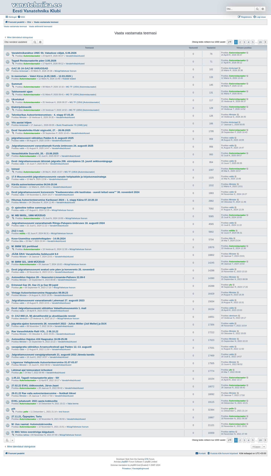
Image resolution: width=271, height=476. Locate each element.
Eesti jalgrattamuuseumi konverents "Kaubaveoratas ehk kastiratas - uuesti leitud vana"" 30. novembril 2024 (75, 192)
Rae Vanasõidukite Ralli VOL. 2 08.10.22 (34, 331)
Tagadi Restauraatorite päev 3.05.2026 (33, 60)
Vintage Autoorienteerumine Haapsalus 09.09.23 (39, 292)
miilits (22, 233)
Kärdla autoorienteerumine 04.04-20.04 (34, 184)
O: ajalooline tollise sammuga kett (31, 207)
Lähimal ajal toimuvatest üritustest (31, 370)
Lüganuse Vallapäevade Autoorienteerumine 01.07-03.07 (44, 362)
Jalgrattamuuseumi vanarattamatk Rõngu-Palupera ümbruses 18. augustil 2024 (58, 223)
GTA (146, 459)
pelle (25, 412)
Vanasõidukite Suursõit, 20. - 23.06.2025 (34, 153)
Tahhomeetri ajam (22, 91)
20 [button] (260, 42)
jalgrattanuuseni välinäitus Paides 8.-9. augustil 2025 (42, 138)
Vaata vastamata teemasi (15, 26)
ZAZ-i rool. (17, 230)
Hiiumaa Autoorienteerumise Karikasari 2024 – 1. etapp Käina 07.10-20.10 (54, 199)
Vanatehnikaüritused (75, 56)
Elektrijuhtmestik (21, 107)
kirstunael (23, 71)
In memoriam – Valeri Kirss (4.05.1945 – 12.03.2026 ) (41, 76)
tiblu (21, 241)
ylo (20, 287)
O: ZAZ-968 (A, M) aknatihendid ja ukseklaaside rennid (43, 316)
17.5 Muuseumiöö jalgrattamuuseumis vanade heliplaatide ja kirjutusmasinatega (58, 176)
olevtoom (23, 318)
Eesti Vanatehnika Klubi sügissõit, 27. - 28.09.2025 (41, 130)
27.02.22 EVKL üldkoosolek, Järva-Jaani (35, 385)
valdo (21, 140)
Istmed (15, 169)
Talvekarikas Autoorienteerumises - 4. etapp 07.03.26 (42, 114)
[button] (229, 42)
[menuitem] (21, 17)
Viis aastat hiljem (21, 122)
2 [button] (240, 42)
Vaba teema (72, 403)
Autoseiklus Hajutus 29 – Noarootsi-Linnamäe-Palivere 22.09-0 (48, 277)
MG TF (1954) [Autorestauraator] (81, 87)
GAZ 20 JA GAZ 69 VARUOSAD (29, 68)
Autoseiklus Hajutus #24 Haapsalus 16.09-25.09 (39, 339)
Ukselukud (17, 99)
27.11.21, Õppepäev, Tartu (26, 416)
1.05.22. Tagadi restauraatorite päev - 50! (35, 377)
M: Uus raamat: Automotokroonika (31, 424)
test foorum (64, 412)
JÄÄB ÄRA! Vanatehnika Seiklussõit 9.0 (34, 254)
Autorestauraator (31, 56)
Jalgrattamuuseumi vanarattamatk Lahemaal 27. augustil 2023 (47, 300)
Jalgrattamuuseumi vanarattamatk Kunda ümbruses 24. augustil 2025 (52, 145)
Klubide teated (69, 79)
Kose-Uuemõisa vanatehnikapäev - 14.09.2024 (38, 238)
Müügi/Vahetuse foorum (65, 71)
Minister (23, 117)
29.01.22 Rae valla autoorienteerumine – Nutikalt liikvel (43, 393)
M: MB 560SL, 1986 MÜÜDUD (28, 215)
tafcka (26, 435)
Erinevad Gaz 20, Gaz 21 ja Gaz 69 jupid (34, 285)
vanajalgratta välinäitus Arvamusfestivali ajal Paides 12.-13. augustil (51, 346)
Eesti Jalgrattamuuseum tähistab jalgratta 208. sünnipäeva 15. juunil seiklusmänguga (61, 161)
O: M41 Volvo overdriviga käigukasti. (33, 432)
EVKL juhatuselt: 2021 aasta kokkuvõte (34, 401)
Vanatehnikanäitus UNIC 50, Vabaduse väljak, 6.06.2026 (43, 53)
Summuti (16, 83)
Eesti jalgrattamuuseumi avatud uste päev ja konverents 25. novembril (52, 269)
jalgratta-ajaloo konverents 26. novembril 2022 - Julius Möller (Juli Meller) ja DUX (59, 323)
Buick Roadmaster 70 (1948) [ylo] (71, 125)
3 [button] (244, 42)
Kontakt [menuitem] (200, 453)
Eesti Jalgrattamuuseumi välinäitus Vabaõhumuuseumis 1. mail (48, 308)
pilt (13, 408)
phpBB (124, 462)
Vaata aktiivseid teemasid (40, 26)
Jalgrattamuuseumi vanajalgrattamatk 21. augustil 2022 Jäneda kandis (52, 354)
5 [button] (252, 42)
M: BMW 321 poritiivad (24, 246)
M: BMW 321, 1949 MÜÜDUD (28, 261)
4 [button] (248, 42)
